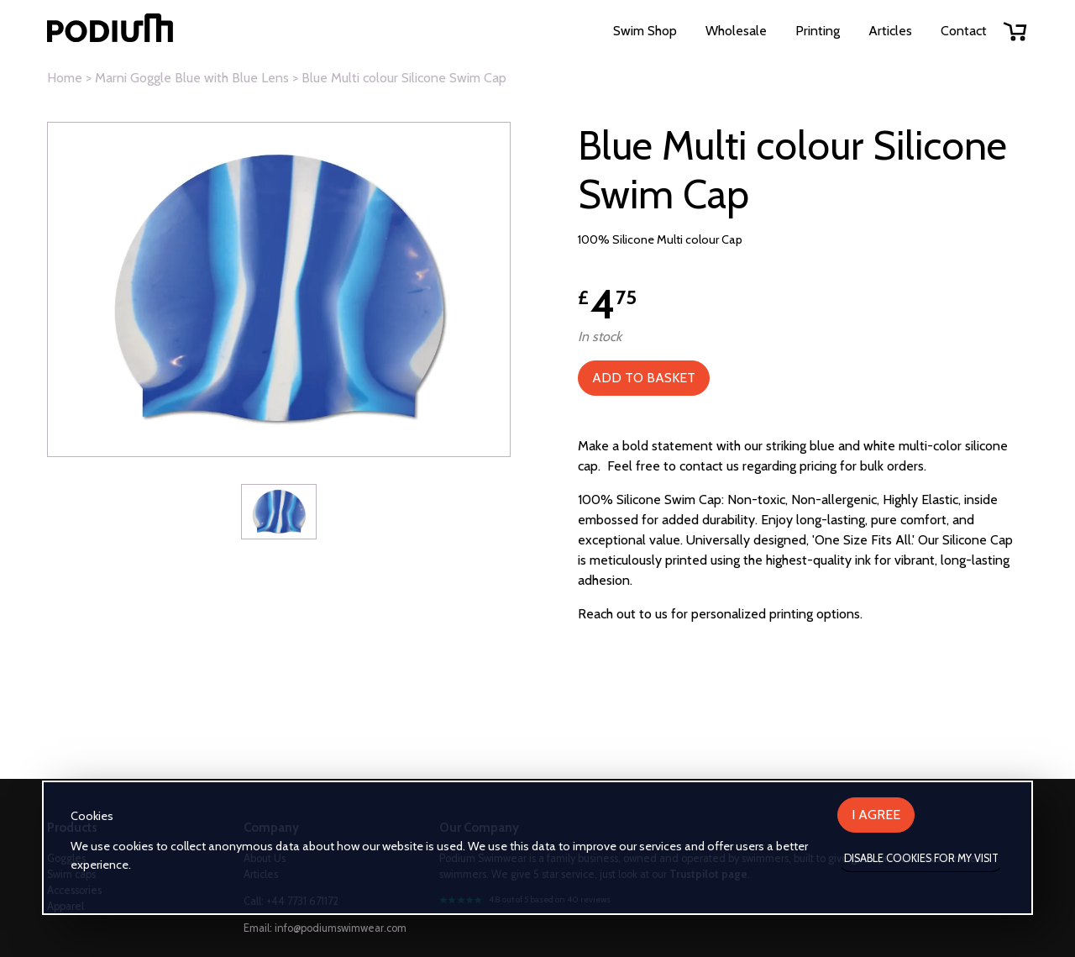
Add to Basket (643, 378)
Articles (890, 31)
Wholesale (736, 31)
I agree (876, 815)
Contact (964, 31)
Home (64, 78)
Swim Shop (645, 31)
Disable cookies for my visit (921, 858)
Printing (817, 31)
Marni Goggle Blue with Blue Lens (192, 78)
